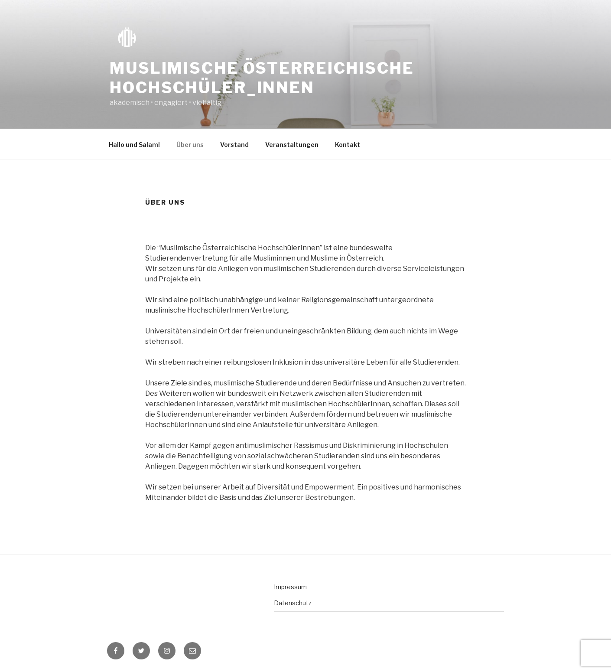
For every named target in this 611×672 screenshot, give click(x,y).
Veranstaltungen (291, 144)
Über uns (190, 144)
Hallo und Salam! (134, 144)
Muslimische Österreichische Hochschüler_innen (262, 78)
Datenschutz (293, 603)
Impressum (290, 586)
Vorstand (234, 144)
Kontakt (347, 144)
